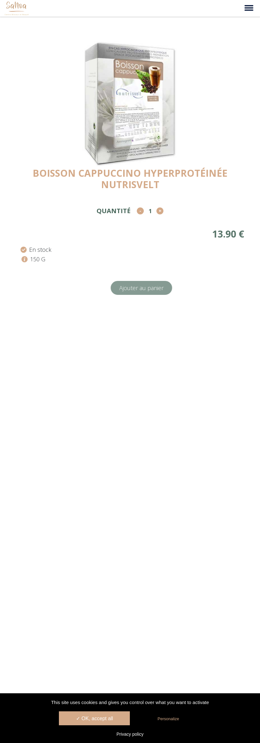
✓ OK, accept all (94, 718)
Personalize (168, 718)
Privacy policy (130, 734)
